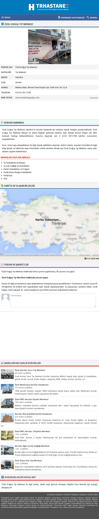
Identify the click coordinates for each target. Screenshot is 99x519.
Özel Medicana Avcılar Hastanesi (31, 385)
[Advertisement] (49, 110)
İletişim (83, 495)
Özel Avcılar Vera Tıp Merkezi (30, 370)
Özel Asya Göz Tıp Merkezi (28, 460)
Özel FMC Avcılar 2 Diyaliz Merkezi (32, 431)
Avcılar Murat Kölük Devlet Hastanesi (33, 414)
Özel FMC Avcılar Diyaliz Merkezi (31, 399)
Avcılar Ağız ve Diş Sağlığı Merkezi (32, 446)
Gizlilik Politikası (71, 495)
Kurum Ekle (93, 495)
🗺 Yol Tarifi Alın (91, 259)
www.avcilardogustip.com (27, 97)
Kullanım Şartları (55, 495)
